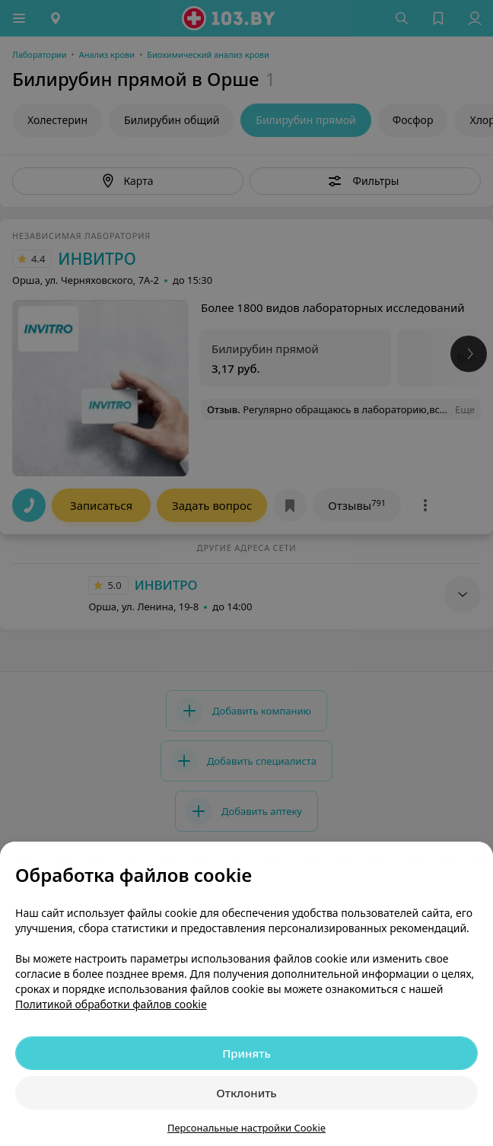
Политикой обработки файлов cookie (111, 1004)
